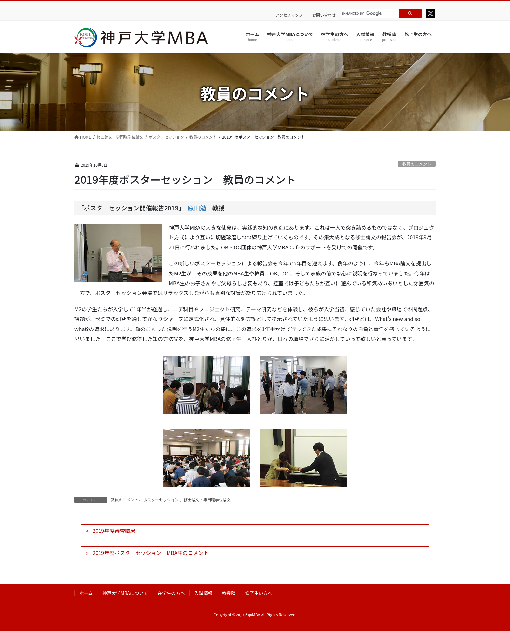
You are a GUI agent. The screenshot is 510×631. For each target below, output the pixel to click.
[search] (369, 13)
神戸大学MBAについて (125, 593)
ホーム (86, 593)
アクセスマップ (288, 15)
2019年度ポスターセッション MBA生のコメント (151, 553)
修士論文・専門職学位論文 (207, 499)
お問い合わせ (324, 15)
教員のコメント (417, 164)
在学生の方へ (171, 593)
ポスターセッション (161, 499)
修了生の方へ (258, 593)
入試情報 (203, 593)
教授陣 (228, 593)
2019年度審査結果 (114, 530)
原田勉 (197, 207)
